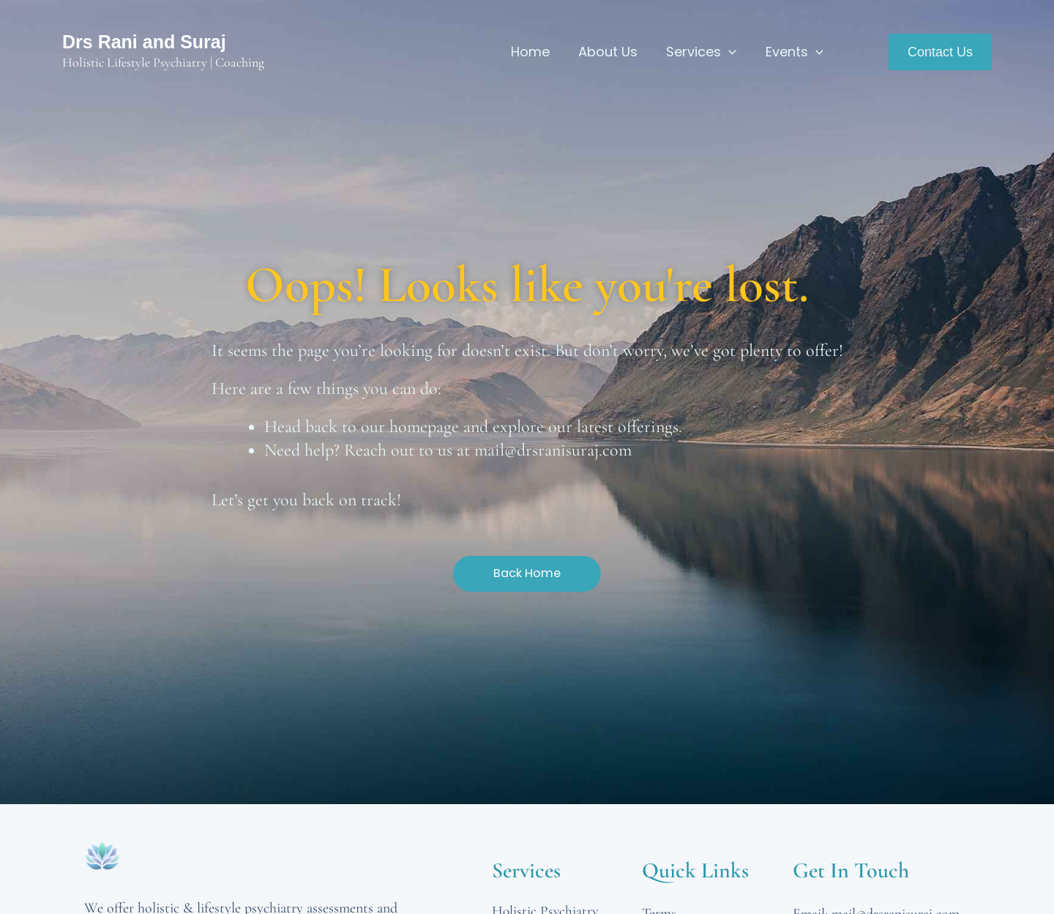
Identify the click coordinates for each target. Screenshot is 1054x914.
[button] (940, 52)
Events (795, 52)
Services (705, 52)
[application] (732, 52)
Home (538, 51)
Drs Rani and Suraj (144, 41)
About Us (613, 51)
